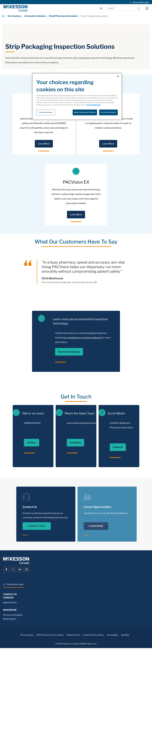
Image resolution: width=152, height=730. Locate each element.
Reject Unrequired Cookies (85, 112)
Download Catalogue (69, 430)
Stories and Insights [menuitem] (13, 694)
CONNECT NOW (36, 605)
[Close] (118, 76)
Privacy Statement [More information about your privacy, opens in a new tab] (94, 105)
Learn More (44, 222)
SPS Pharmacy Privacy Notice (50, 714)
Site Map (125, 714)
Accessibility (112, 714)
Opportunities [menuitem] (10, 681)
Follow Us (118, 526)
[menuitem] (139, 2)
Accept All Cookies (108, 112)
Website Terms (73, 714)
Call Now (31, 521)
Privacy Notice (26, 714)
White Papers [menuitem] (9, 698)
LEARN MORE (96, 605)
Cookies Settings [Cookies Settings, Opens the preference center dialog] (45, 112)
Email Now (75, 521)
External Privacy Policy (94, 714)
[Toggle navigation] (147, 8)
